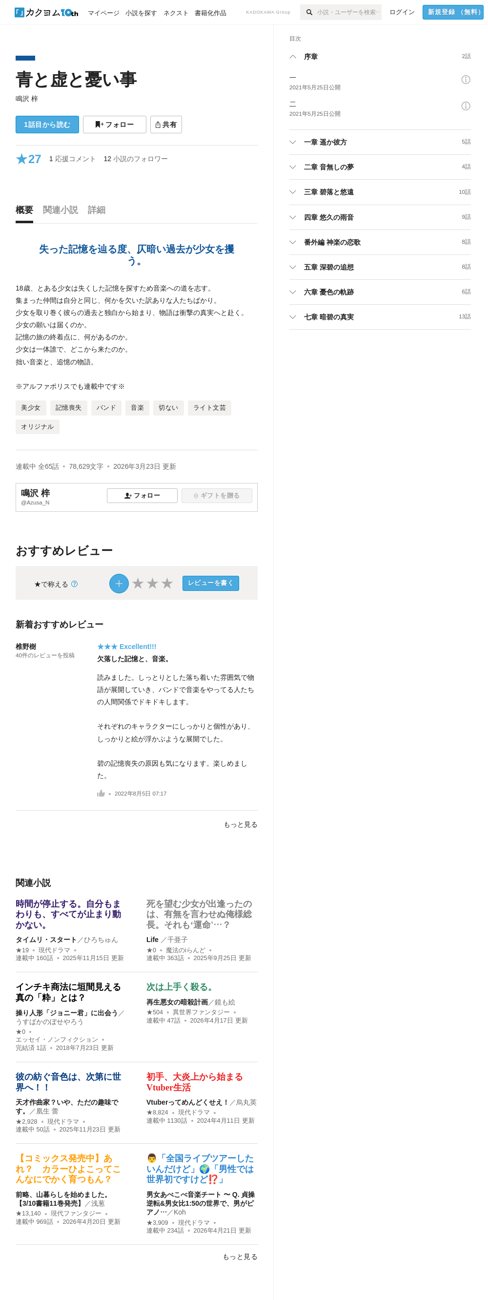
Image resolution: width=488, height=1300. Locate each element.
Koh (180, 1212)
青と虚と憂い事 (76, 79)
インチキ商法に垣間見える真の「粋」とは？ (68, 992)
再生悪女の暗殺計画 (177, 1002)
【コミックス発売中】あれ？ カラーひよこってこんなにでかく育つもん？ (68, 1168)
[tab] (27, 212)
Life (153, 940)
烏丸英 (246, 1102)
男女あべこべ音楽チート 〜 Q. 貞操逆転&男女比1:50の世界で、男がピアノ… (200, 1203)
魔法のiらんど (185, 950)
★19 (22, 950)
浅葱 (98, 1203)
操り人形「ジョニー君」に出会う (67, 1013)
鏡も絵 (225, 1002)
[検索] (308, 12)
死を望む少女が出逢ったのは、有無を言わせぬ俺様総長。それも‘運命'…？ (199, 914)
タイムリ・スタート (46, 940)
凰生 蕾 (47, 1111)
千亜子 (177, 940)
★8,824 (157, 1112)
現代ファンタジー (76, 1213)
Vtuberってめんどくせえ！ (187, 1102)
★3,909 (157, 1222)
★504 (154, 1012)
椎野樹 (26, 646)
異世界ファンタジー (201, 1012)
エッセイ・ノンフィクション (57, 1039)
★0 (151, 950)
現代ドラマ (54, 950)
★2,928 (27, 1121)
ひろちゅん (101, 940)
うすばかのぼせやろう (50, 1022)
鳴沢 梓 (27, 99)
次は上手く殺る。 (181, 987)
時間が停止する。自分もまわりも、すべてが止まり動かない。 (68, 914)
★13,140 (28, 1213)
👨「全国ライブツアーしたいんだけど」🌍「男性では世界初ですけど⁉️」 (200, 1168)
